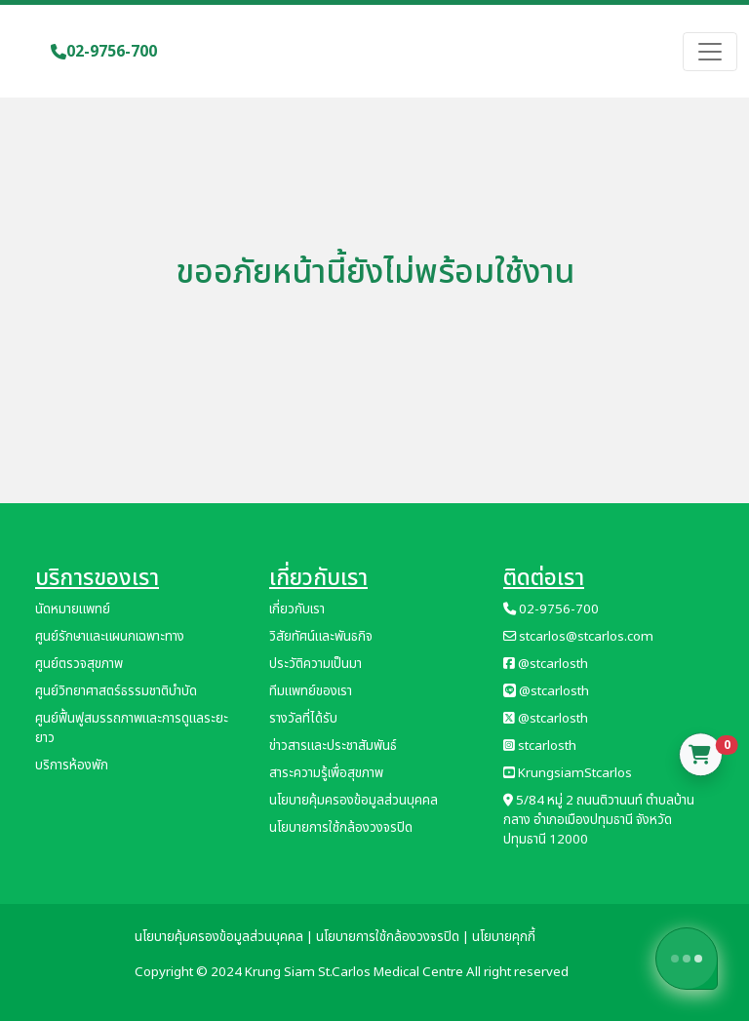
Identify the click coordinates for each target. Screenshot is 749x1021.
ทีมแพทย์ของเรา (310, 691)
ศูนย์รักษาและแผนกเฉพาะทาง (109, 637)
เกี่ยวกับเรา (297, 609)
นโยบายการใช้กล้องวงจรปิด (341, 828)
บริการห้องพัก (71, 765)
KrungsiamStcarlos (567, 773)
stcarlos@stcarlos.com (578, 637)
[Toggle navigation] (710, 51)
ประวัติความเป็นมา (315, 664)
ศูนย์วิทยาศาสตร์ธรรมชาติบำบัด (116, 691)
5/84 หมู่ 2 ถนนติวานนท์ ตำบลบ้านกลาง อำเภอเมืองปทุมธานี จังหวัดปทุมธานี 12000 (598, 820)
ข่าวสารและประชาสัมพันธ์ (333, 746)
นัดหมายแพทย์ (72, 609)
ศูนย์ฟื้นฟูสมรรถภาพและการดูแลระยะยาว (131, 728)
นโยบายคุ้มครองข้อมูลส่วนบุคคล (353, 800)
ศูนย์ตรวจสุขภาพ (79, 664)
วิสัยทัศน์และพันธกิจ (321, 637)
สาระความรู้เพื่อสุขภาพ (326, 773)
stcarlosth (539, 746)
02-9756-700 (104, 51)
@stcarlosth (545, 664)
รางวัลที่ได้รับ (303, 718)
